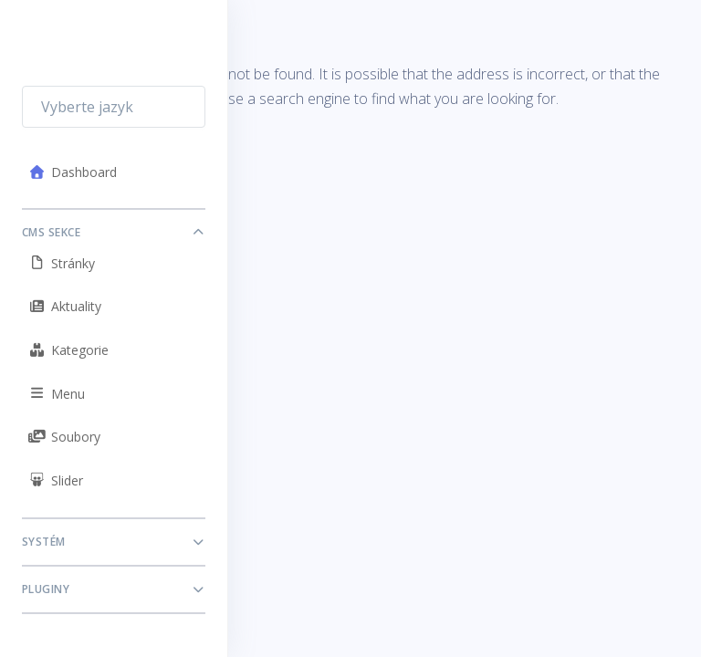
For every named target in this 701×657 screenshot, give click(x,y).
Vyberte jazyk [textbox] (87, 107)
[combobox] (113, 107)
